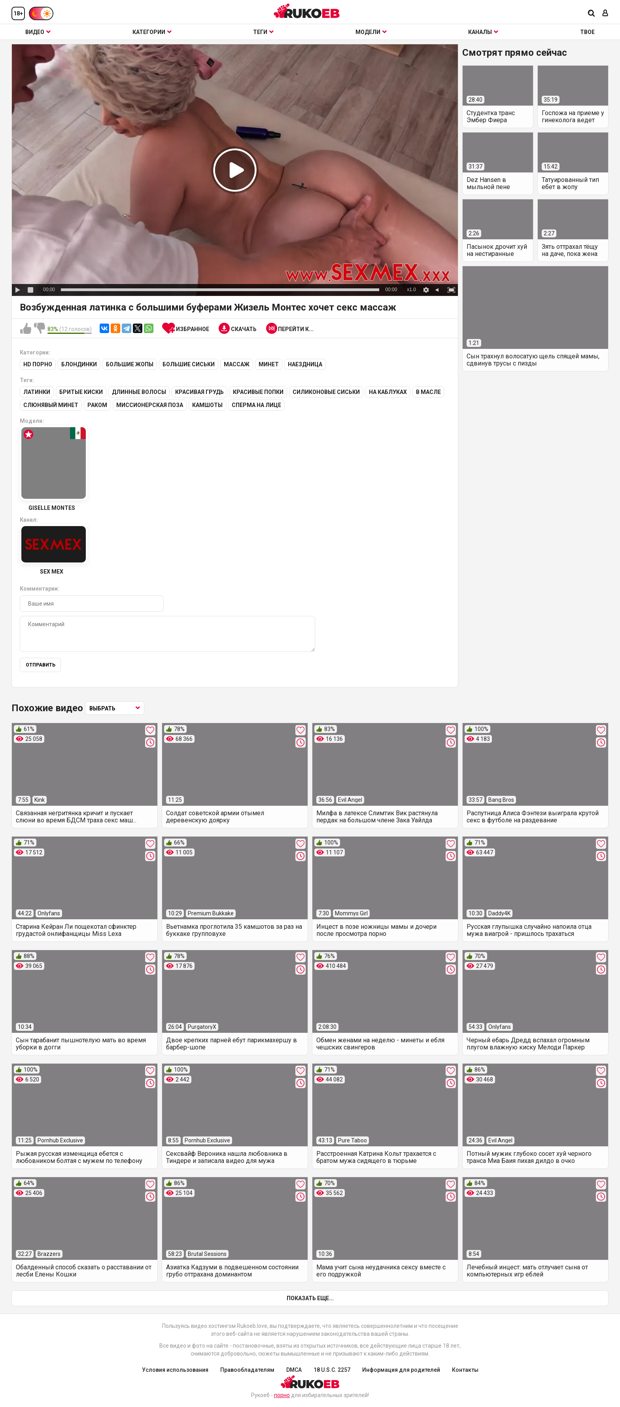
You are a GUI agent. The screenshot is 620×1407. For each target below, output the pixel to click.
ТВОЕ (587, 32)
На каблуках (388, 392)
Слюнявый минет (50, 405)
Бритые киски (81, 392)
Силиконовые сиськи (326, 392)
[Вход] (605, 13)
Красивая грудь (199, 392)
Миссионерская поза (149, 405)
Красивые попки (258, 392)
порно (282, 1395)
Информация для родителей (401, 1370)
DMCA (294, 1370)
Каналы (483, 32)
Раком (97, 405)
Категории (152, 32)
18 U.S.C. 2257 (332, 1370)
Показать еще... (310, 1298)
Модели (371, 32)
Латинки (36, 392)
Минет (269, 364)
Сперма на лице (256, 405)
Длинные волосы (139, 392)
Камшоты (207, 405)
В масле (428, 392)
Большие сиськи (189, 364)
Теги (263, 32)
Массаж (237, 364)
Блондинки (79, 364)
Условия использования (175, 1370)
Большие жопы (129, 364)
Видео (38, 32)
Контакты (465, 1370)
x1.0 (411, 289)
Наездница (305, 364)
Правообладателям (247, 1370)
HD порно (37, 364)
